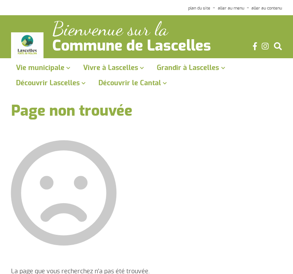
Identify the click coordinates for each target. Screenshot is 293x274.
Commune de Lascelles (131, 46)
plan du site (199, 8)
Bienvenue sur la (110, 29)
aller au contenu (266, 8)
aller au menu (231, 8)
